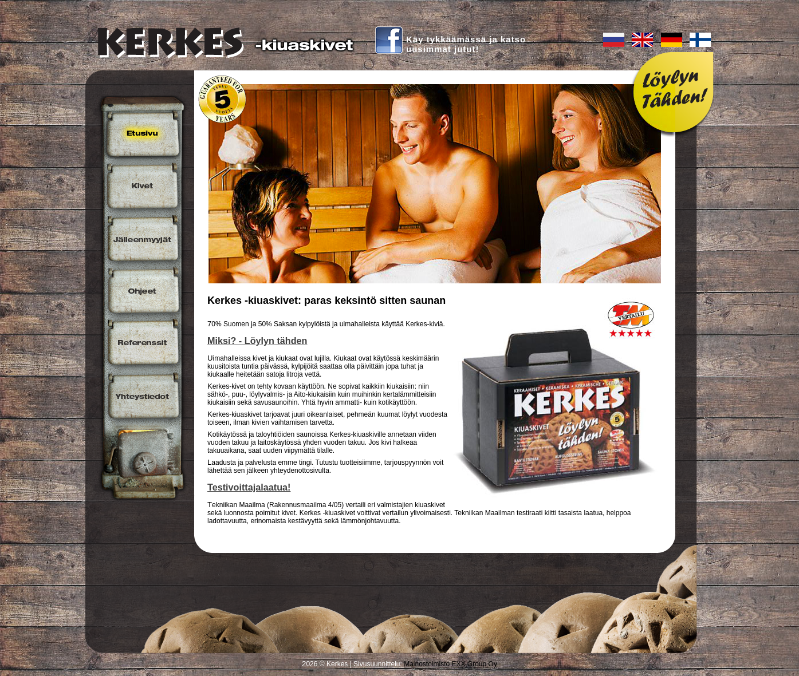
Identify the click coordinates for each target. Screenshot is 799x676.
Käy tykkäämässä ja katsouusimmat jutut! (466, 44)
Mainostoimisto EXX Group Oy (450, 664)
